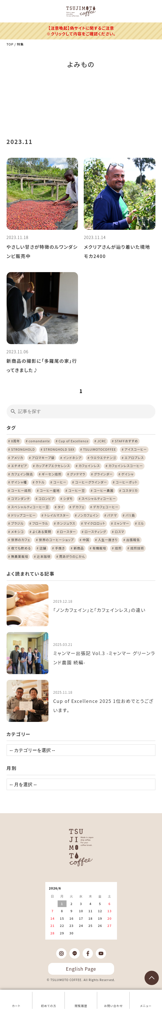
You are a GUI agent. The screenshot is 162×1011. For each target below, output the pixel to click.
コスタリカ (130, 490)
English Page (81, 968)
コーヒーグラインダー (91, 482)
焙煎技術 (137, 548)
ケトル (40, 482)
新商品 (78, 548)
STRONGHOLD (23, 449)
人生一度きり (108, 539)
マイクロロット (95, 523)
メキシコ (17, 531)
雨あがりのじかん (72, 556)
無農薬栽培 (19, 556)
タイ (61, 506)
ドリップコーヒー (23, 515)
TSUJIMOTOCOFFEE (99, 449)
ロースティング (95, 531)
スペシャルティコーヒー (98, 498)
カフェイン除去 (22, 474)
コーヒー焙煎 (21, 490)
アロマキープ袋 (43, 457)
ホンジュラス (66, 523)
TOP (10, 44)
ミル (141, 523)
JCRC (101, 441)
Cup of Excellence (73, 441)
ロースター (68, 531)
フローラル (40, 523)
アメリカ (17, 457)
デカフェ (78, 506)
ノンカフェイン (88, 515)
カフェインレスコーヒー (125, 465)
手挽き (60, 548)
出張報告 (133, 539)
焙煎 (118, 548)
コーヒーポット (126, 482)
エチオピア (19, 465)
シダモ (68, 498)
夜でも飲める (21, 548)
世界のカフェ (20, 539)
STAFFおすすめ (126, 441)
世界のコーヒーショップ (56, 539)
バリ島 (130, 515)
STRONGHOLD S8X (59, 449)
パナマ (112, 515)
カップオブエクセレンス (53, 465)
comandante (39, 441)
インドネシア (72, 457)
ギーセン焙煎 (51, 474)
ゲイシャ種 (19, 482)
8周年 (15, 441)
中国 (86, 539)
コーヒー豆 (76, 490)
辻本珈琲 (44, 556)
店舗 (43, 548)
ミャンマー (121, 523)
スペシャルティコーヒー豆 (30, 506)
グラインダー (103, 474)
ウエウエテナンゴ (103, 457)
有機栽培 (99, 548)
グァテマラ (77, 474)
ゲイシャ (127, 474)
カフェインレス (89, 465)
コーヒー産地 (50, 490)
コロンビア (46, 498)
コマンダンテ (20, 498)
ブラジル (17, 523)
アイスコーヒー (135, 449)
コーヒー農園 (103, 490)
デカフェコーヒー (105, 506)
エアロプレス (134, 457)
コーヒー (60, 482)
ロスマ (119, 531)
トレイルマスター (56, 515)
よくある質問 (41, 531)
